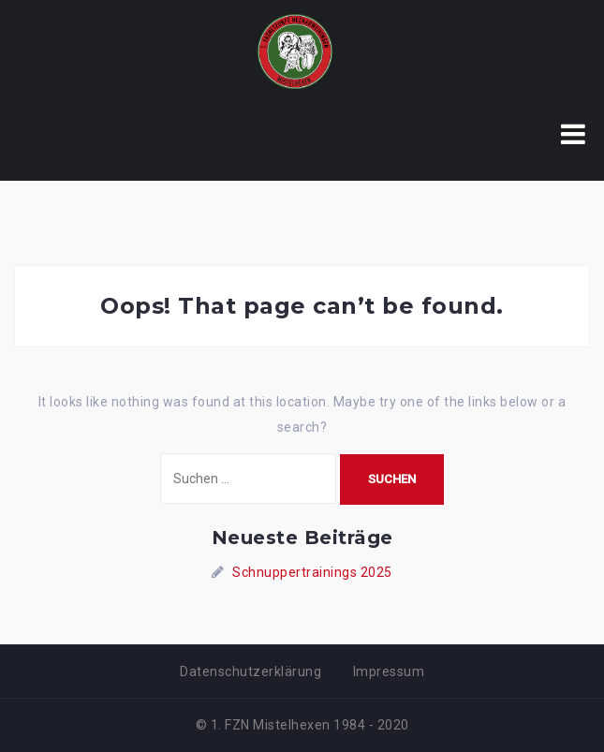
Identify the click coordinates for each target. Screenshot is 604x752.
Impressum (389, 671)
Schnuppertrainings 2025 (312, 572)
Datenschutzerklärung (250, 671)
